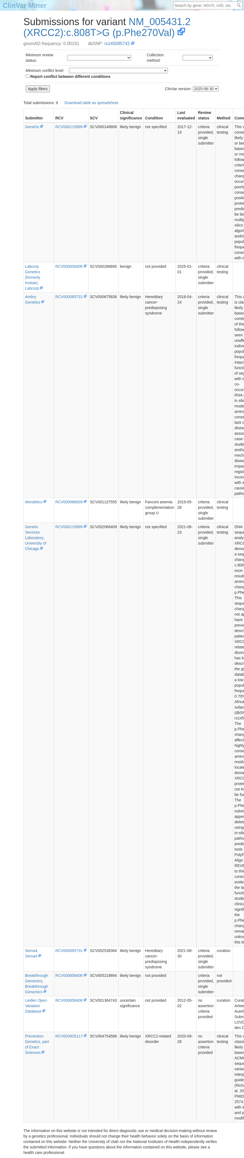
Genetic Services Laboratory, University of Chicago (35, 538)
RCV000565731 (69, 297)
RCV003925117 (69, 1036)
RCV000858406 (69, 266)
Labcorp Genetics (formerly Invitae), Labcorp (32, 277)
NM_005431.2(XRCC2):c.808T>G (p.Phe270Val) (107, 27)
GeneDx (32, 127)
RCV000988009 (69, 502)
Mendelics (33, 502)
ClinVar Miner (25, 5)
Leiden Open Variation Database (36, 1005)
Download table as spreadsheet (91, 103)
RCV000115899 (69, 127)
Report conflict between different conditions (68, 76)
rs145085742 (117, 43)
